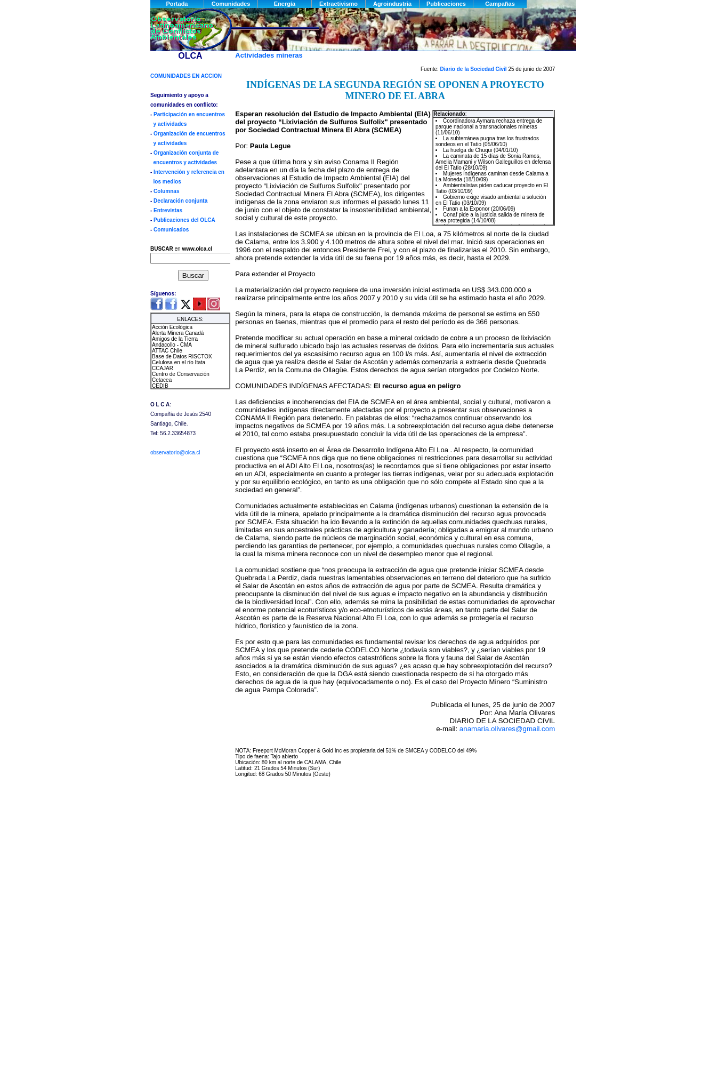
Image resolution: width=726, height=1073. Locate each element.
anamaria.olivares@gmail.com (507, 729)
